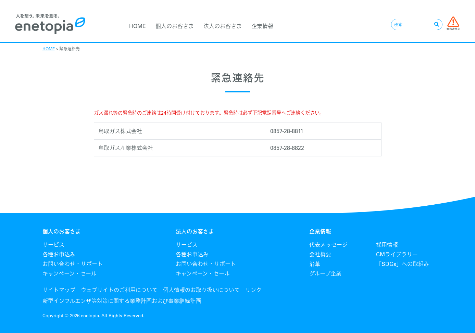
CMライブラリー (397, 254)
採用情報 (387, 244)
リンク (253, 289)
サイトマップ (58, 289)
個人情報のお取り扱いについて (201, 289)
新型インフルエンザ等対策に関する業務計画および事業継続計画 (121, 300)
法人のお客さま (222, 26)
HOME (137, 26)
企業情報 (262, 26)
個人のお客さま (174, 26)
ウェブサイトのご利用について (119, 289)
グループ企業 (325, 273)
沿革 (314, 263)
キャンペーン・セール (69, 273)
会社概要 (320, 254)
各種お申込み (58, 254)
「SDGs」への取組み (402, 263)
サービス (53, 244)
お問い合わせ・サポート (72, 263)
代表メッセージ (328, 244)
